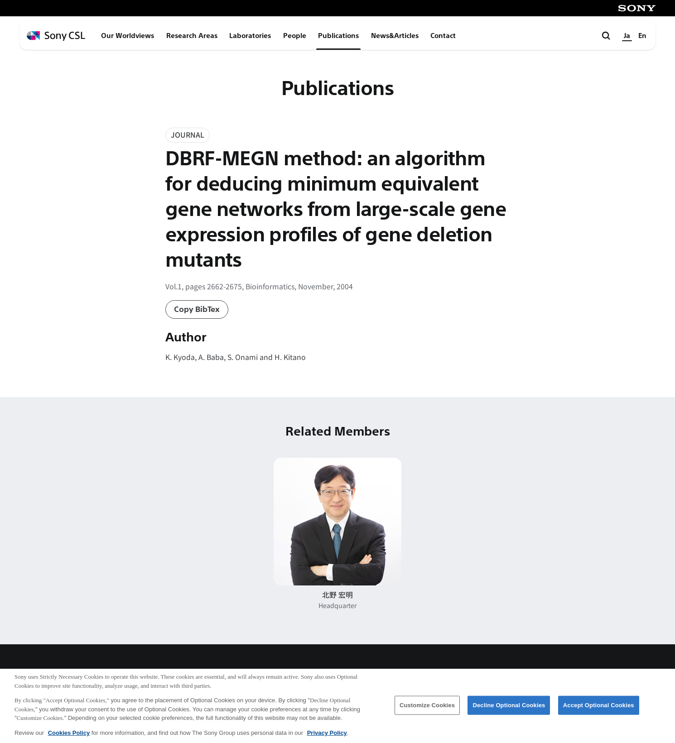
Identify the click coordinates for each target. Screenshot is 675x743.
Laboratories (250, 35)
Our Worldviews (127, 35)
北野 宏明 (337, 595)
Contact (443, 35)
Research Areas (191, 35)
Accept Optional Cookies (598, 712)
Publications (338, 35)
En (642, 35)
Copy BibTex (197, 309)
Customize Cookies (427, 712)
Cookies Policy (69, 739)
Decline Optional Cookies (508, 712)
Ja (627, 35)
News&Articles (395, 35)
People (294, 35)
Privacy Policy (327, 739)
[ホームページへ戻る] (56, 36)
